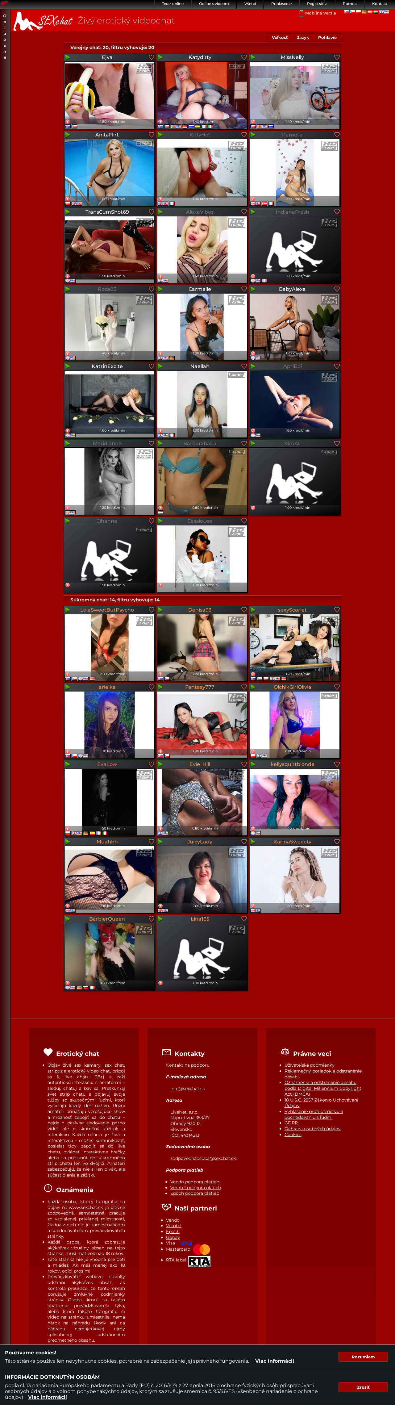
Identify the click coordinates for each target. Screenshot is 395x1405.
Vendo (173, 1220)
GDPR (291, 1123)
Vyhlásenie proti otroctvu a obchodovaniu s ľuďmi (314, 1114)
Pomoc (350, 3)
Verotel (173, 1225)
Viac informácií (274, 1361)
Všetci (250, 3)
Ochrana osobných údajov (313, 1128)
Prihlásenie (281, 3)
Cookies (293, 1134)
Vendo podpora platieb (194, 1182)
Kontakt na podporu (188, 1065)
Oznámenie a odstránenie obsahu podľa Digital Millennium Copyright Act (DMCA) (323, 1088)
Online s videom (214, 3)
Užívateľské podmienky (310, 1065)
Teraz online (173, 3)
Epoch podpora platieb (194, 1193)
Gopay (173, 1237)
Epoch (173, 1231)
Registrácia (317, 3)
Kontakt (379, 3)
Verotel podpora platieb (195, 1187)
